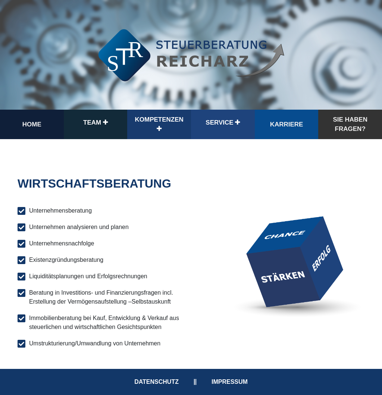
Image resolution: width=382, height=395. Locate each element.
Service (223, 122)
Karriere (286, 124)
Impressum (230, 382)
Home (31, 124)
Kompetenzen (159, 124)
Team (95, 122)
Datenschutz (156, 382)
